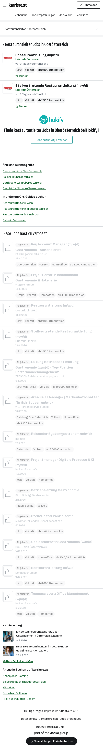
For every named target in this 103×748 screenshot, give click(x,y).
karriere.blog (12, 625)
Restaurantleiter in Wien (18, 203)
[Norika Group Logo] (51, 733)
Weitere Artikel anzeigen (18, 661)
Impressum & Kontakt (58, 711)
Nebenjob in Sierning (15, 676)
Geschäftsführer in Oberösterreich (24, 188)
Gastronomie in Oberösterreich (22, 171)
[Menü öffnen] (4, 5)
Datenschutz (29, 718)
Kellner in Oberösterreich (18, 177)
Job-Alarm (65, 15)
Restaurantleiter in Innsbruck (21, 214)
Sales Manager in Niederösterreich (24, 681)
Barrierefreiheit (48, 718)
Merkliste (82, 15)
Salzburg (22, 417)
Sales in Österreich (14, 220)
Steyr (20, 295)
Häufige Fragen (33, 711)
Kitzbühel (9, 687)
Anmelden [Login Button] (88, 5)
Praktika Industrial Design (19, 699)
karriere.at (40, 670)
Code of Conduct (70, 718)
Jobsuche (21, 15)
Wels (25, 386)
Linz (19, 69)
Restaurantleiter (18, 44)
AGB (75, 711)
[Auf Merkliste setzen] (21, 76)
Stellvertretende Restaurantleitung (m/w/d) (51, 86)
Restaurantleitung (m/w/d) (37, 55)
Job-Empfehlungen (43, 15)
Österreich (23, 449)
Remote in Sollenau (15, 693)
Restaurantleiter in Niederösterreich (26, 208)
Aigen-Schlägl (25, 505)
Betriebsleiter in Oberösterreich (22, 182)
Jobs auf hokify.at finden (51, 140)
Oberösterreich (56, 44)
